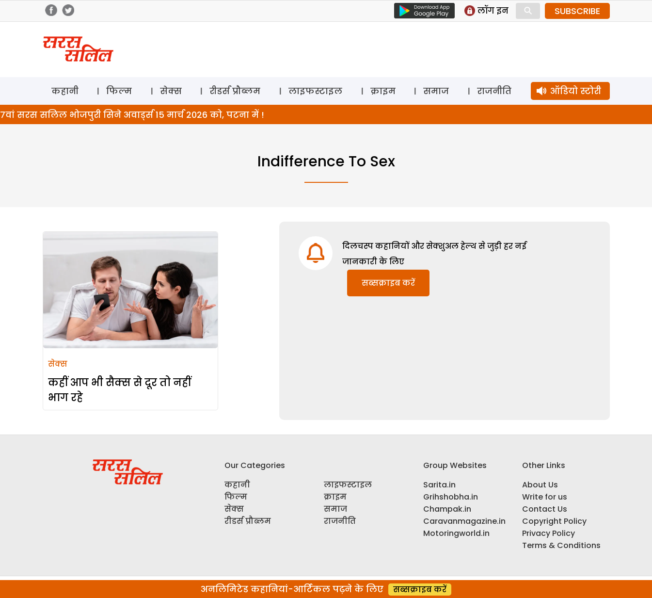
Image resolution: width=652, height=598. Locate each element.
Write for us (544, 496)
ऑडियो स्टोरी (575, 91)
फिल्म (119, 91)
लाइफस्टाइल (315, 91)
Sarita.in (439, 484)
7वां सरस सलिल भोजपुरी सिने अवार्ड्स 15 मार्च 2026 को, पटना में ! (132, 115)
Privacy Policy (548, 533)
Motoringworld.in (456, 533)
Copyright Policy (554, 521)
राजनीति (494, 91)
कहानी (65, 91)
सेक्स (171, 91)
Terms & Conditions (561, 545)
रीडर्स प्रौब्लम (234, 91)
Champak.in (447, 509)
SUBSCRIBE (577, 11)
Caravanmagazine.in (464, 521)
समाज (436, 91)
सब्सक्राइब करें (388, 283)
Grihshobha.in (450, 496)
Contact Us (544, 509)
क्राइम (383, 91)
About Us (540, 484)
